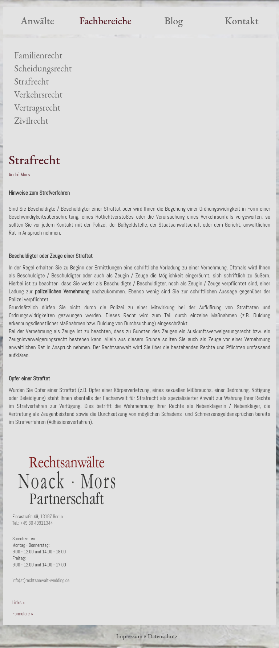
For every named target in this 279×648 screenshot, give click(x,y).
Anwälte (37, 20)
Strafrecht (31, 81)
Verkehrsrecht (38, 94)
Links (16, 603)
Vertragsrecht (37, 107)
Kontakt (242, 20)
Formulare (21, 614)
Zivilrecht (31, 121)
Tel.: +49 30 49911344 (32, 523)
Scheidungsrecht (43, 68)
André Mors (19, 174)
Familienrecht (38, 55)
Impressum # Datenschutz (146, 636)
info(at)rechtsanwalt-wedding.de (40, 580)
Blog (173, 20)
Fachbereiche (106, 20)
